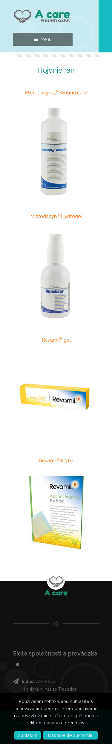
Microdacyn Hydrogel (56, 216)
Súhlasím (28, 735)
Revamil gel (56, 340)
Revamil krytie (56, 460)
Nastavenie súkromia (70, 735)
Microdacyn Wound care (56, 93)
